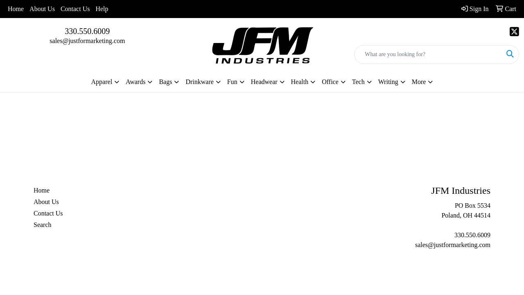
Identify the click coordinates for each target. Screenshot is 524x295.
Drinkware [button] (199, 81)
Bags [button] (165, 81)
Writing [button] (388, 81)
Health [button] (300, 81)
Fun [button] (232, 81)
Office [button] (330, 81)
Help (101, 8)
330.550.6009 (87, 31)
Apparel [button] (102, 81)
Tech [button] (358, 81)
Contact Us (75, 8)
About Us (42, 8)
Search (43, 224)
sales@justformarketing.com (87, 40)
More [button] (419, 81)
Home (16, 8)
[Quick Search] (428, 54)
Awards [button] (135, 81)
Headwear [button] (264, 81)
